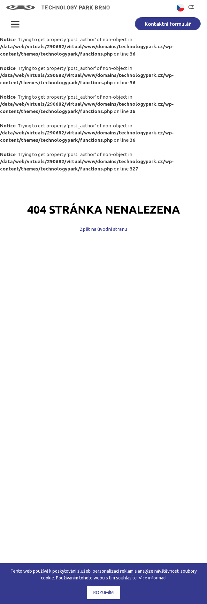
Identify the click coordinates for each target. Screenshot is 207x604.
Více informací (152, 577)
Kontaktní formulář (168, 24)
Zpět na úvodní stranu (103, 229)
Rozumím (103, 592)
